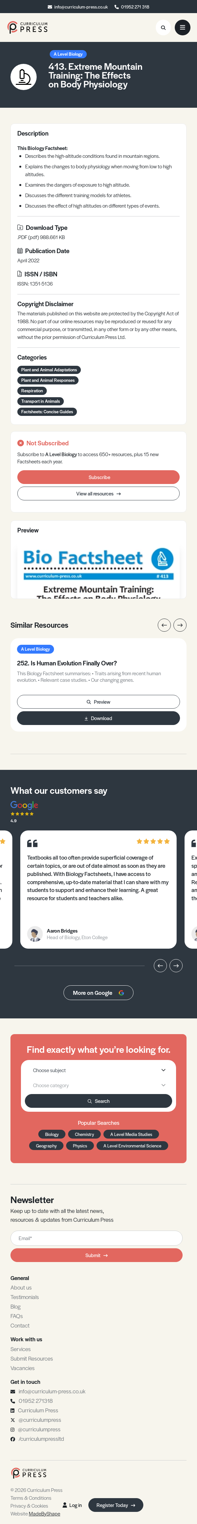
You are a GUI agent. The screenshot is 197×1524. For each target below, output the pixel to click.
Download (98, 718)
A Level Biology (68, 54)
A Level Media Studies (131, 1134)
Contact (19, 1325)
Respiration (32, 390)
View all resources (98, 493)
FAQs (16, 1316)
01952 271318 (36, 1400)
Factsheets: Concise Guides (47, 411)
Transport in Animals (40, 401)
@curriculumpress (40, 1419)
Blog (15, 1306)
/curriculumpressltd (41, 1438)
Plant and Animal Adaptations (49, 369)
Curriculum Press (38, 1410)
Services (20, 1349)
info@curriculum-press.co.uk (81, 7)
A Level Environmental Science (132, 1146)
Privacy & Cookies (29, 1505)
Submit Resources (31, 1358)
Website (35, 1513)
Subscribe (99, 477)
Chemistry (84, 1134)
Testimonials (24, 1297)
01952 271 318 (135, 7)
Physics (80, 1146)
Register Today (116, 1504)
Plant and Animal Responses (48, 380)
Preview (98, 701)
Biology (52, 1134)
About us (21, 1287)
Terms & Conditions (30, 1497)
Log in (72, 1504)
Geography (46, 1146)
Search (99, 1100)
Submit (96, 1255)
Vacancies (22, 1368)
